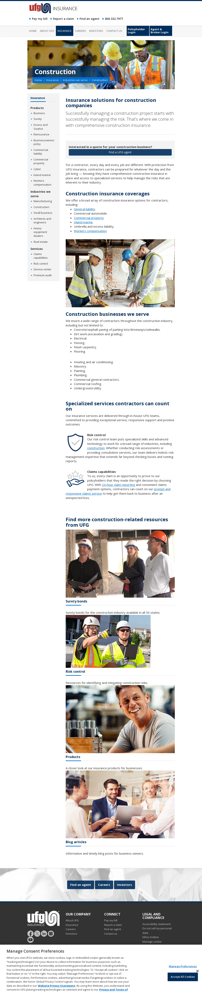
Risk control (41, 263)
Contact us (110, 933)
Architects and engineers (42, 220)
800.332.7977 (114, 19)
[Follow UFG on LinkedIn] (44, 933)
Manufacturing (43, 201)
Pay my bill (39, 19)
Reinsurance (41, 134)
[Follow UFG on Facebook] (30, 933)
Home (38, 80)
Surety (38, 119)
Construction (41, 207)
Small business (43, 213)
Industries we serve (75, 80)
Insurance (52, 80)
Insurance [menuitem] (65, 31)
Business (39, 113)
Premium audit (43, 275)
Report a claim (63, 19)
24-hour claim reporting (118, 485)
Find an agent (89, 19)
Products (37, 108)
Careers (104, 885)
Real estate (41, 242)
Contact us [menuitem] (114, 31)
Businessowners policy (44, 142)
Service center (42, 269)
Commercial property (89, 218)
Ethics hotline (150, 937)
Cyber (37, 169)
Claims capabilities (41, 256)
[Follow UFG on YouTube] (30, 939)
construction (96, 448)
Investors (124, 885)
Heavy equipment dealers (40, 232)
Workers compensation (90, 231)
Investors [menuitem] (96, 31)
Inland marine (83, 222)
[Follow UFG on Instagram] (51, 933)
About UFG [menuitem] (47, 31)
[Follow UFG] (37, 933)
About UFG (72, 920)
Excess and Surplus (41, 126)
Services (36, 249)
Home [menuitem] (33, 31)
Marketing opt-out (153, 950)
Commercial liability (41, 152)
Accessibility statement (156, 924)
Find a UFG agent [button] (120, 152)
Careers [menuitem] (80, 31)
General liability (84, 209)
